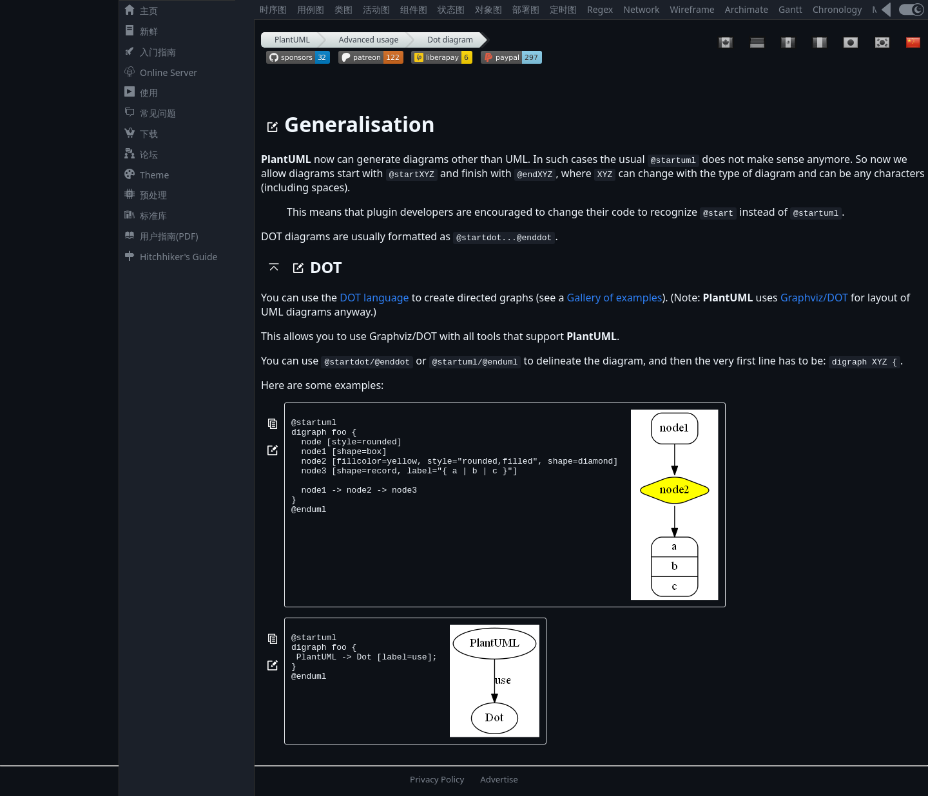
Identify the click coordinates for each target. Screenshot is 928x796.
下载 (138, 134)
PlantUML (292, 39)
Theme (144, 175)
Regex (600, 9)
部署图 (525, 9)
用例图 (310, 9)
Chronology (837, 9)
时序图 (273, 9)
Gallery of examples (614, 297)
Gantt (790, 9)
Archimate (746, 9)
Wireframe (692, 9)
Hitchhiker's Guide (168, 257)
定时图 (563, 9)
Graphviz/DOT (814, 297)
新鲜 (138, 31)
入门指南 (147, 52)
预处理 (143, 195)
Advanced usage (368, 39)
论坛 (138, 154)
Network (641, 9)
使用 (138, 92)
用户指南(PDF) (158, 236)
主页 (138, 11)
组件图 (413, 9)
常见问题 (147, 113)
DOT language (374, 297)
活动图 (376, 9)
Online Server (158, 72)
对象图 (488, 9)
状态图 (451, 9)
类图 (343, 9)
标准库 (143, 215)
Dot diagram (450, 39)
